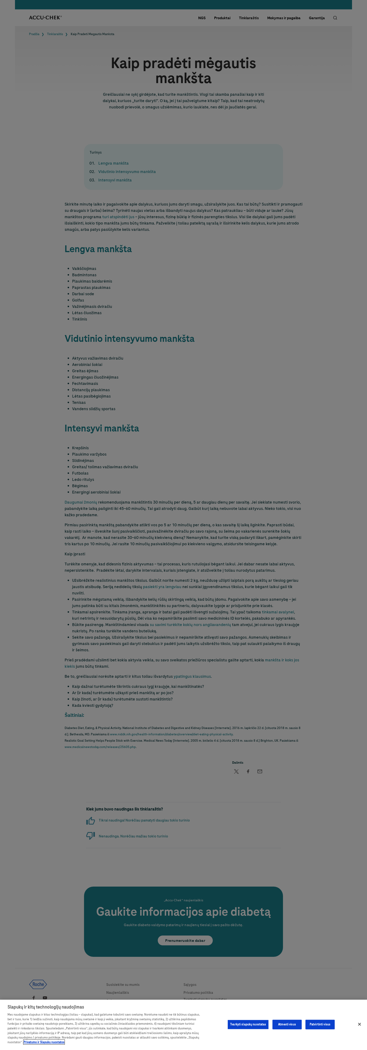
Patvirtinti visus (320, 1027)
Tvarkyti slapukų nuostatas (248, 1027)
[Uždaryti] (359, 1027)
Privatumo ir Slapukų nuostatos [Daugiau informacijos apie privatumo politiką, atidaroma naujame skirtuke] (44, 1045)
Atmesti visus (287, 1027)
